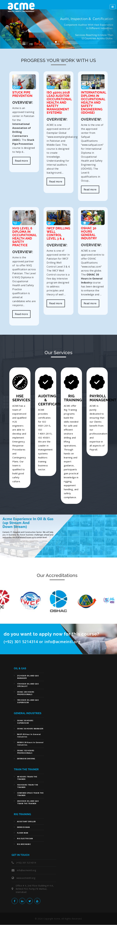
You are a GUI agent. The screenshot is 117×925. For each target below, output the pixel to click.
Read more (21, 161)
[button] (9, 29)
